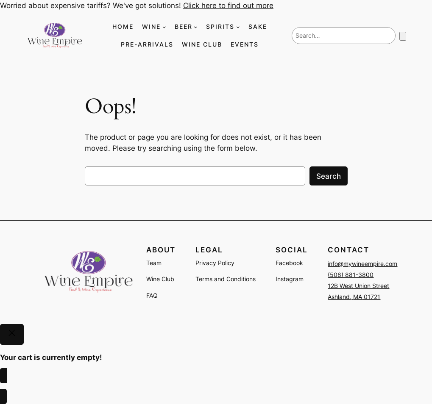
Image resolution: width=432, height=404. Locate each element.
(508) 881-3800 (350, 274)
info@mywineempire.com (362, 263)
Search (328, 176)
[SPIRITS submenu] (238, 26)
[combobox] (344, 35)
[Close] (12, 334)
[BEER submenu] (196, 26)
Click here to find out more (228, 5)
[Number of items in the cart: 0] (402, 36)
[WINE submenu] (164, 26)
